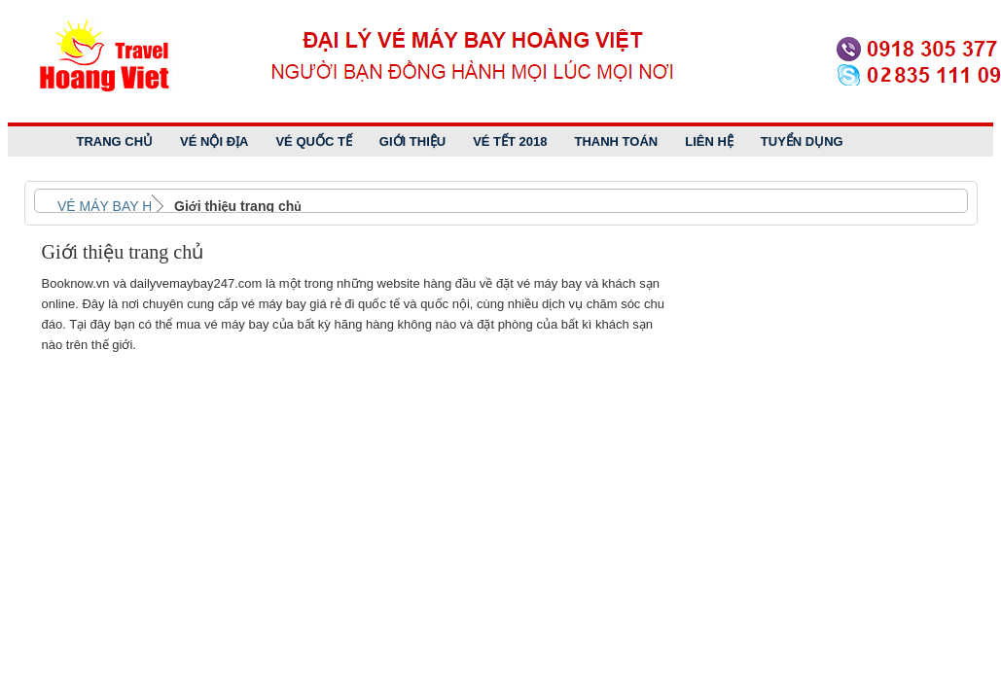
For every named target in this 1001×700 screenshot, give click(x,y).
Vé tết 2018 (510, 141)
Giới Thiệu (412, 141)
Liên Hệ (709, 141)
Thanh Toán (617, 141)
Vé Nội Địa (214, 141)
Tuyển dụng (802, 141)
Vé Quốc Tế (313, 141)
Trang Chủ (115, 141)
